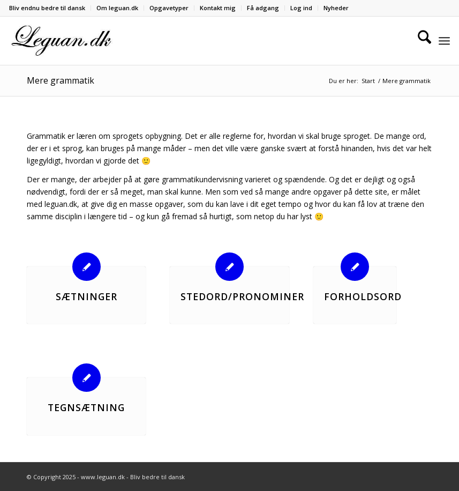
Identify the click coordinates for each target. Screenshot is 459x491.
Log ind (301, 8)
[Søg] (419, 41)
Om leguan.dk (117, 8)
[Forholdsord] (355, 266)
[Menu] (444, 40)
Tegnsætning (86, 407)
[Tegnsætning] (86, 377)
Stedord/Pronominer (242, 296)
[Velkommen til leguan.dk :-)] (61, 41)
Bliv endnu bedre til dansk (47, 8)
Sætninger (86, 296)
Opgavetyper (169, 8)
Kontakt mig (218, 8)
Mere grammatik (60, 80)
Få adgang (263, 8)
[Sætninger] (86, 266)
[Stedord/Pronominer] (229, 266)
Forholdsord (363, 296)
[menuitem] (50, 8)
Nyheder (336, 8)
